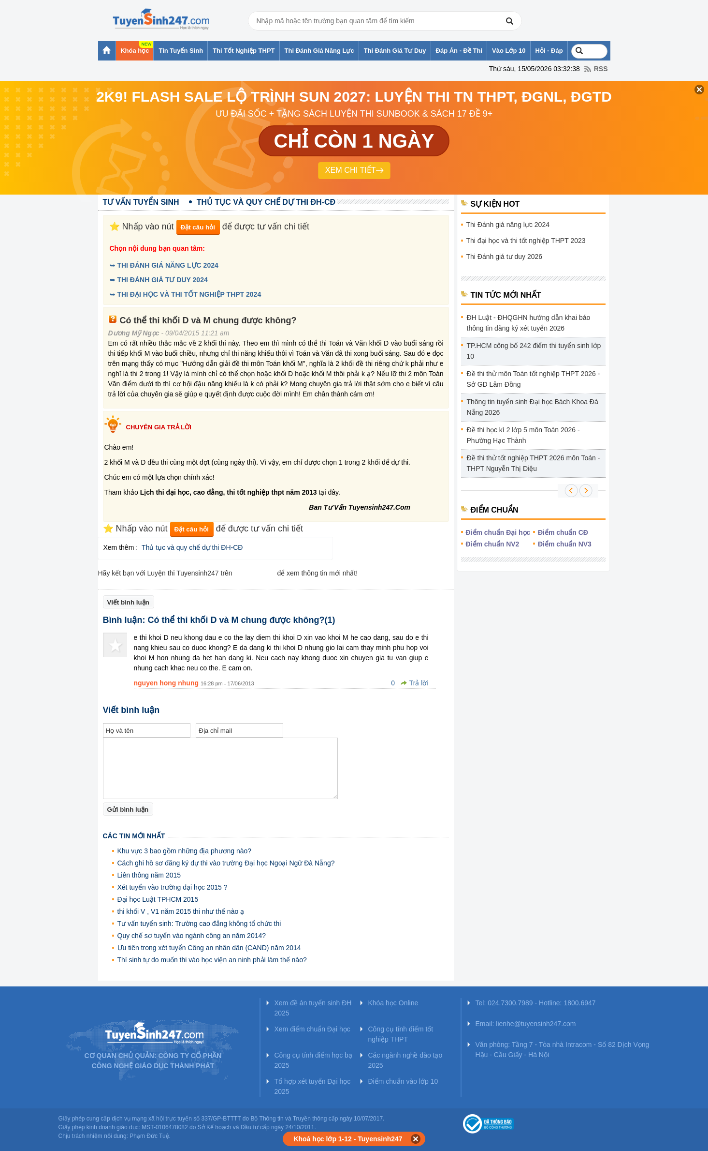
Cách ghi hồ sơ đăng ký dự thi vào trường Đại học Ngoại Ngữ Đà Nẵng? (226, 863)
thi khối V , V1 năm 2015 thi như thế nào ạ (181, 911)
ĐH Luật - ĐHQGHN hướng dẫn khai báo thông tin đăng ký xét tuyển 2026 (529, 323)
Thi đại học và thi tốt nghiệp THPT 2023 (526, 240)
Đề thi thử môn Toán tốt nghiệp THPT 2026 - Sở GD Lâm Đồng (533, 379)
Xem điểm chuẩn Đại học (312, 1029)
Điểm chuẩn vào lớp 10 (403, 1081)
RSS (601, 69)
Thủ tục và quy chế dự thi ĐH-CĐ (192, 547)
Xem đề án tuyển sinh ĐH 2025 (313, 1008)
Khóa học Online (393, 1003)
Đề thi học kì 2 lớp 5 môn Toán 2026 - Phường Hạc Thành (523, 435)
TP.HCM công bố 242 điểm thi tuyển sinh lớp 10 (534, 351)
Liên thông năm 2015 (149, 875)
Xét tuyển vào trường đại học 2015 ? (172, 887)
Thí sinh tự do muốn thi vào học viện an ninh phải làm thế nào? (212, 960)
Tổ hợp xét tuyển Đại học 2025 (313, 1086)
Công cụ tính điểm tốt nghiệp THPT (400, 1034)
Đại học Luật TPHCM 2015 (158, 899)
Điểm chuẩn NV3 (565, 544)
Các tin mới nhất (134, 836)
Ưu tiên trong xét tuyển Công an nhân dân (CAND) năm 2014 (209, 948)
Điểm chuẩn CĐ (563, 532)
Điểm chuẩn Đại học (498, 532)
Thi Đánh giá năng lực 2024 (507, 224)
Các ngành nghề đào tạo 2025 (405, 1060)
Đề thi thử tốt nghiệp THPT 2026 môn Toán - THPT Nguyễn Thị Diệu (533, 463)
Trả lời (419, 683)
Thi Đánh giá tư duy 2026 (504, 256)
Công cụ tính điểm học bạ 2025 (313, 1060)
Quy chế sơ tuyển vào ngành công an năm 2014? (191, 935)
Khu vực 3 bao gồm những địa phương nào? (184, 851)
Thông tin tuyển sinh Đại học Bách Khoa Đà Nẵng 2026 (532, 407)
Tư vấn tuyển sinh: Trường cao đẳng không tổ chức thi (199, 923)
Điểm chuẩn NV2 (493, 544)
